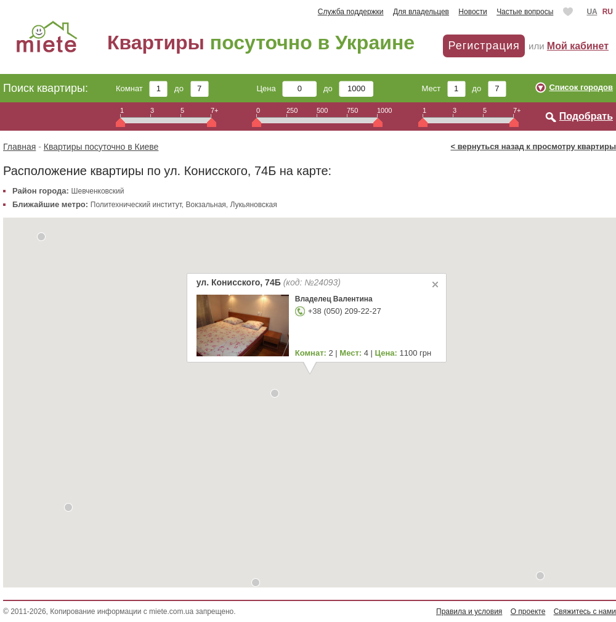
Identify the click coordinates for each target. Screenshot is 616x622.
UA (591, 11)
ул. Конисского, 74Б (268, 282)
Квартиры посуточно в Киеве (101, 147)
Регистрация (483, 45)
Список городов (581, 87)
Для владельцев (421, 11)
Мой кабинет (578, 46)
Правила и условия (469, 611)
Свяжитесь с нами (585, 611)
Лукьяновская (253, 204)
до (191, 88)
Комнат (142, 88)
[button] (540, 575)
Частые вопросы (524, 11)
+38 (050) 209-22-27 (344, 311)
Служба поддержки (351, 11)
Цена (287, 88)
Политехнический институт (136, 204)
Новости (472, 11)
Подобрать (586, 116)
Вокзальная (206, 204)
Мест (443, 88)
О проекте (528, 611)
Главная (19, 147)
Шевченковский (97, 191)
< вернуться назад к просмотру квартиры (533, 146)
